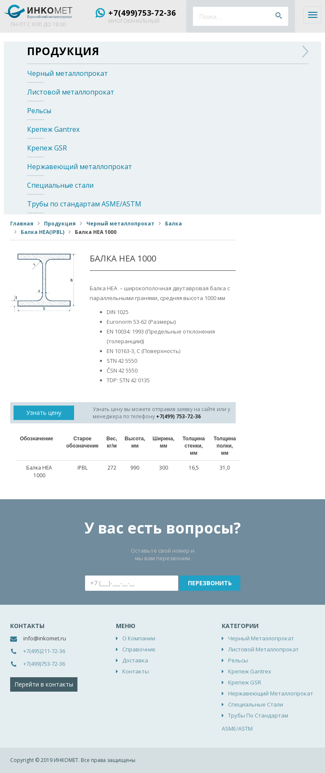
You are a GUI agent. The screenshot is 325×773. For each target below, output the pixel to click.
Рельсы (39, 110)
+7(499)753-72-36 (142, 13)
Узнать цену (43, 413)
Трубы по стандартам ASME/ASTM (84, 204)
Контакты (135, 671)
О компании (138, 638)
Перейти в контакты (43, 684)
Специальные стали (60, 185)
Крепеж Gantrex (53, 129)
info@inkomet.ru (44, 638)
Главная (21, 223)
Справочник (139, 649)
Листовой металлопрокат (70, 92)
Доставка (135, 660)
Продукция (63, 51)
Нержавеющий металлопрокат (79, 166)
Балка (173, 223)
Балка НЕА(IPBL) (42, 232)
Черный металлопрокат (67, 73)
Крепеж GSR (47, 148)
